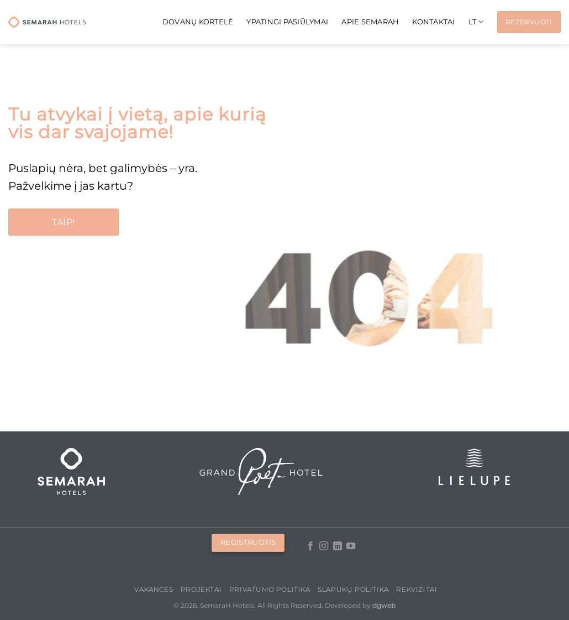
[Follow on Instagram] (323, 546)
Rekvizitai (416, 589)
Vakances (153, 589)
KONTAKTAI (433, 22)
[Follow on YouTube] (350, 546)
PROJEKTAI (201, 589)
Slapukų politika (353, 589)
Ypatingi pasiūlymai (287, 22)
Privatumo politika (269, 589)
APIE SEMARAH (370, 22)
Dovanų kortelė (198, 22)
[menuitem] (476, 22)
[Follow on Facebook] (309, 546)
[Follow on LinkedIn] (337, 546)
